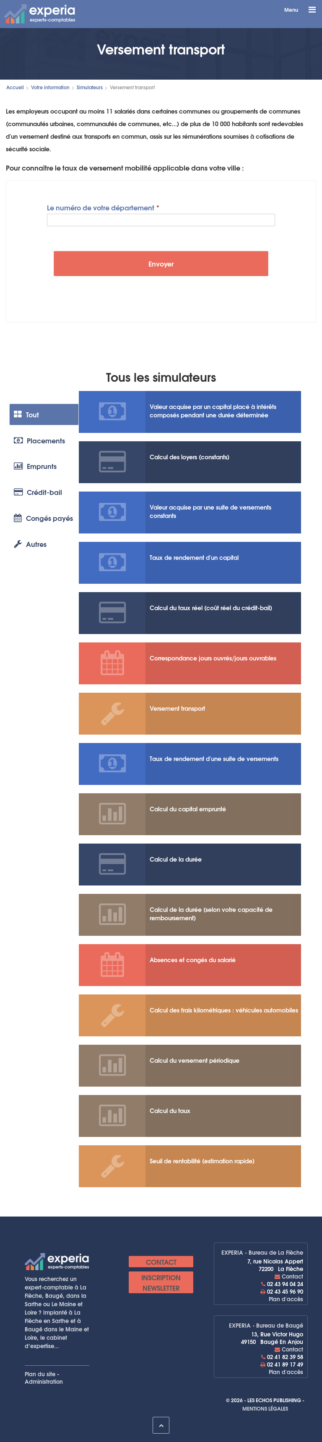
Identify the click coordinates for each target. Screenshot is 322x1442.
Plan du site (40, 1374)
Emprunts (35, 466)
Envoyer (161, 263)
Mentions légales (265, 1408)
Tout (26, 414)
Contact (161, 1261)
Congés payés (43, 518)
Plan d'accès (286, 1298)
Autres (30, 544)
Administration (44, 1381)
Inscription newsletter (161, 1282)
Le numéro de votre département (100, 207)
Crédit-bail (38, 492)
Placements (39, 440)
